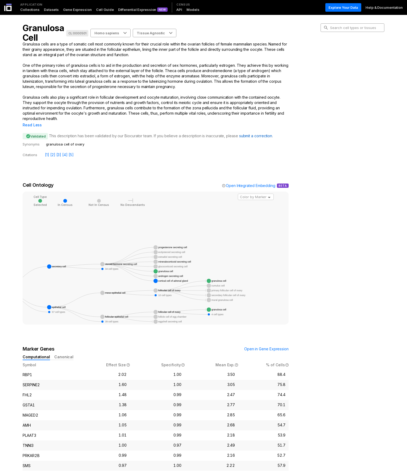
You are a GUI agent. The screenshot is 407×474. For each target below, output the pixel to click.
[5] (71, 147)
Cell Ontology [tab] (336, 60)
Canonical (63, 349)
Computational (36, 349)
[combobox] (256, 189)
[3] (58, 147)
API (179, 9)
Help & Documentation (384, 7)
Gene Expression (77, 9)
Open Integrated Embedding (250, 178)
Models (192, 9)
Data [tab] (329, 77)
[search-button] (326, 28)
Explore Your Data (343, 7)
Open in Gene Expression (266, 341)
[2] (52, 147)
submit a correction (255, 128)
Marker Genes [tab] (336, 68)
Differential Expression (137, 9)
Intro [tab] (329, 51)
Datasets (51, 9)
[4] (65, 147)
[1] (47, 147)
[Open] (269, 190)
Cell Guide (105, 9)
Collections (30, 9)
